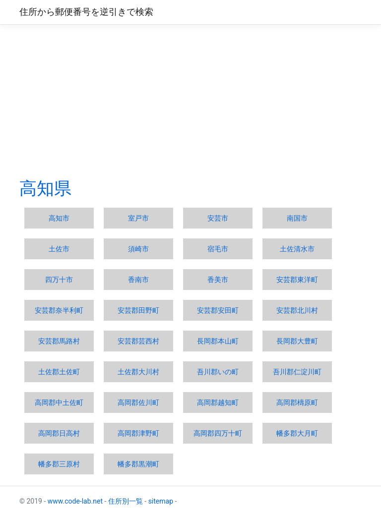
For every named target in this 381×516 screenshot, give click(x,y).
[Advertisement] (190, 101)
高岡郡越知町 (218, 402)
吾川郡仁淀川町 (297, 372)
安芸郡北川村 (297, 310)
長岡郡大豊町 (297, 341)
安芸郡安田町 (218, 310)
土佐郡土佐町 (59, 372)
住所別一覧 (125, 501)
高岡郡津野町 (138, 433)
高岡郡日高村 (59, 433)
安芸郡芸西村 (138, 341)
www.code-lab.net (75, 501)
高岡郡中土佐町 (59, 402)
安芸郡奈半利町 (59, 310)
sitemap (160, 501)
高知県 (45, 188)
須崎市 (138, 249)
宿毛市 (217, 249)
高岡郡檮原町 (297, 402)
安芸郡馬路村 (59, 341)
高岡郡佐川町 (138, 402)
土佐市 (59, 249)
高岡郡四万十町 (217, 433)
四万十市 (59, 280)
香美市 (217, 280)
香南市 (138, 280)
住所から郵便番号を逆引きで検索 (86, 12)
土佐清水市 (297, 249)
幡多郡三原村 (59, 464)
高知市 (59, 218)
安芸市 (217, 218)
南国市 (297, 218)
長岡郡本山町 (218, 341)
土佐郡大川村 (138, 372)
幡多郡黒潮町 (138, 464)
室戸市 (138, 218)
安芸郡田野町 (138, 310)
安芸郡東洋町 (297, 280)
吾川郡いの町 (218, 372)
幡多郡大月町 (297, 433)
